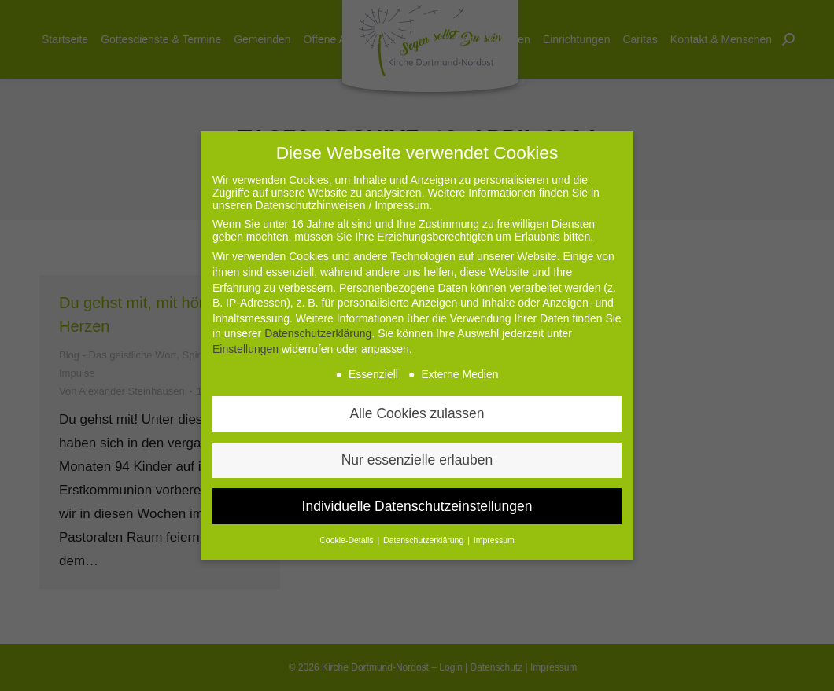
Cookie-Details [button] (347, 540)
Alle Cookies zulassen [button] (416, 413)
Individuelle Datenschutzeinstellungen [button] (417, 506)
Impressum (494, 540)
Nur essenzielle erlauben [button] (417, 460)
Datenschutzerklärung (317, 333)
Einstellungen (245, 349)
